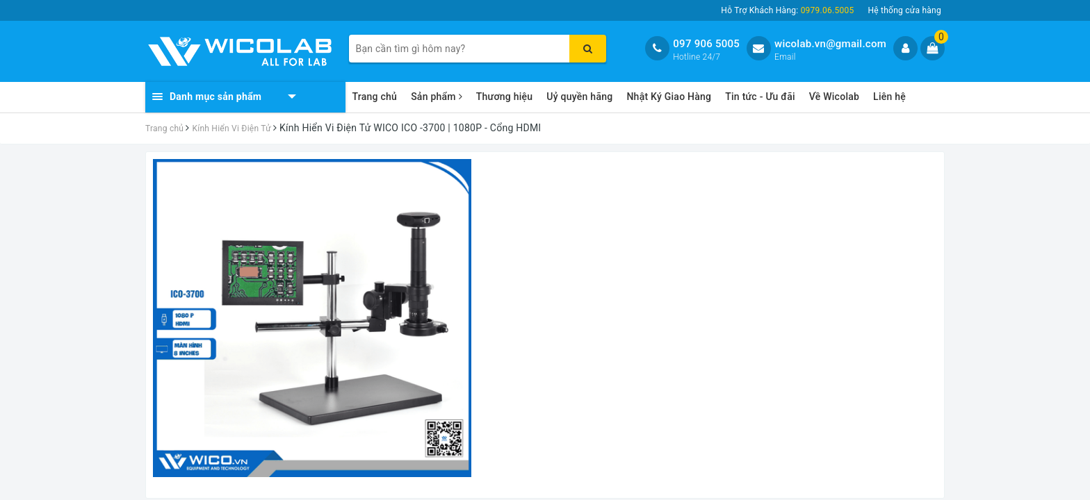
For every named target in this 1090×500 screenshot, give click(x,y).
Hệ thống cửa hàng (904, 10)
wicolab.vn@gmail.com (830, 44)
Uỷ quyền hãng (579, 96)
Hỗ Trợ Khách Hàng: (787, 10)
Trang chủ (375, 96)
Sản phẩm (436, 96)
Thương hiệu (504, 96)
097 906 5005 (706, 44)
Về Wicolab (834, 96)
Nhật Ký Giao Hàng (668, 96)
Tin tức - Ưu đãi (760, 96)
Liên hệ (889, 96)
